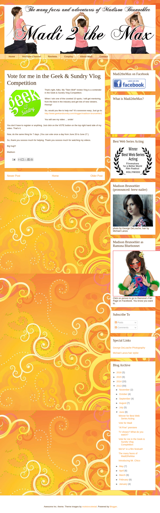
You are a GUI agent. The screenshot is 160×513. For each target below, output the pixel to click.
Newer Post (13, 175)
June (122, 412)
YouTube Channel (31, 56)
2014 (119, 381)
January (123, 484)
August (123, 403)
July (121, 407)
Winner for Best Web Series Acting (129, 417)
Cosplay (68, 56)
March (122, 475)
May (121, 466)
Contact (104, 56)
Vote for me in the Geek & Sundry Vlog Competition (132, 442)
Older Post (96, 175)
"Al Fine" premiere (128, 427)
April (121, 470)
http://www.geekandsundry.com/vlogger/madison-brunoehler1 (73, 113)
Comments (122, 327)
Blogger (113, 506)
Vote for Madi (125, 423)
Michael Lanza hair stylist (125, 353)
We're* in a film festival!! (131, 449)
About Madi (86, 56)
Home (12, 56)
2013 (119, 386)
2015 (119, 377)
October (123, 394)
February (124, 479)
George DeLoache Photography (129, 347)
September (125, 398)
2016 (119, 372)
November (124, 389)
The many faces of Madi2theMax (128, 454)
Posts (119, 322)
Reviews (52, 56)
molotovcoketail (89, 506)
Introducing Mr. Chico (129, 460)
